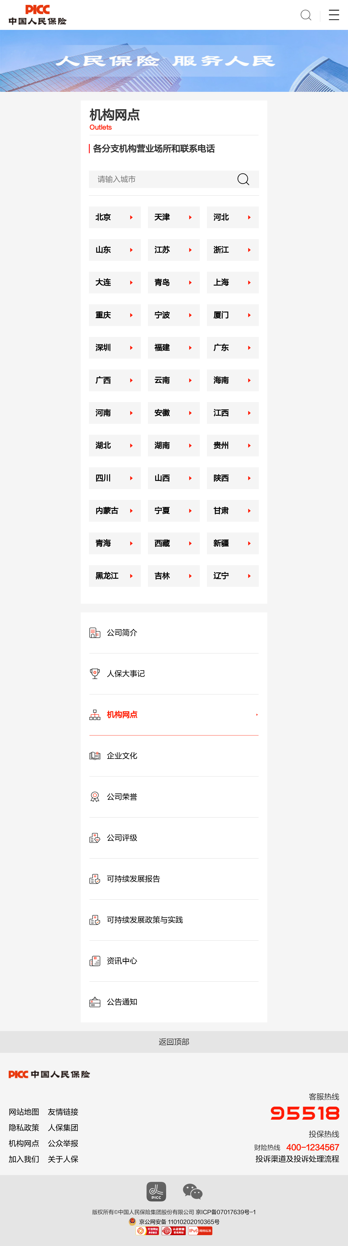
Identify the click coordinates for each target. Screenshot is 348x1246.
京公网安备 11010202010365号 (179, 1222)
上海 (221, 282)
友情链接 (63, 1112)
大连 (103, 282)
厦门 (221, 315)
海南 (221, 380)
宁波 (162, 315)
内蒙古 (106, 510)
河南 (103, 413)
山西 (162, 478)
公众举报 (63, 1143)
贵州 (221, 445)
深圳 (103, 347)
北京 (103, 217)
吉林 (162, 576)
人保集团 (63, 1127)
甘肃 (221, 510)
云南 (162, 380)
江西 (221, 413)
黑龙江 (106, 576)
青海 (103, 543)
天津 (162, 217)
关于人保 (63, 1159)
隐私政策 (24, 1127)
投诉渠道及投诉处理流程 (297, 1159)
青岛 (162, 282)
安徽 (162, 413)
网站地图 (24, 1112)
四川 (103, 478)
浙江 (221, 250)
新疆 (221, 543)
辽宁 (221, 576)
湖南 (162, 445)
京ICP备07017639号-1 (226, 1212)
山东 (103, 250)
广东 (221, 347)
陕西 (221, 478)
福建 (162, 347)
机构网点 (24, 1143)
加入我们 (24, 1159)
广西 (103, 380)
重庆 (103, 315)
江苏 (162, 250)
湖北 (103, 445)
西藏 (162, 543)
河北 (221, 217)
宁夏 (162, 510)
